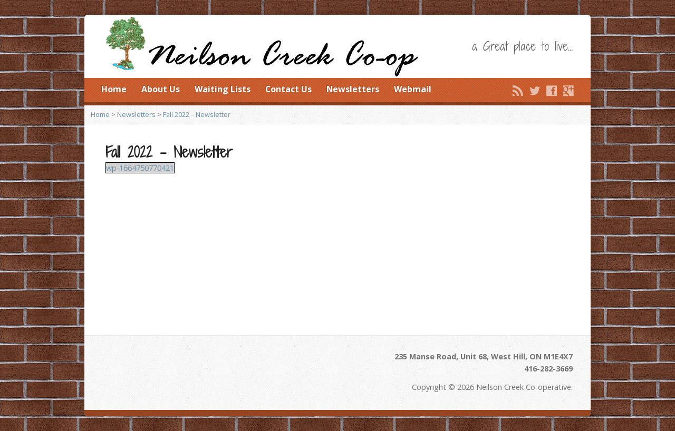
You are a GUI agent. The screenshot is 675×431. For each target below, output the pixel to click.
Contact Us (288, 89)
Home (114, 89)
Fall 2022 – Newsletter (196, 114)
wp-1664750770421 (140, 168)
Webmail (412, 89)
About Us (160, 89)
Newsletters (352, 89)
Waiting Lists (222, 89)
